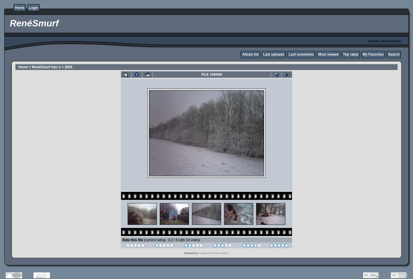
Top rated (351, 54)
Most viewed (328, 54)
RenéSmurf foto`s (46, 67)
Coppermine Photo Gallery (213, 253)
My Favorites (373, 54)
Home (19, 8)
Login (33, 8)
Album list (250, 54)
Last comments (301, 54)
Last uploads (273, 54)
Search (394, 54)
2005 (68, 67)
